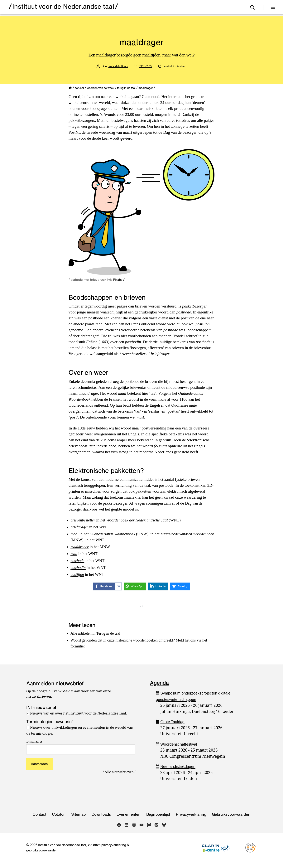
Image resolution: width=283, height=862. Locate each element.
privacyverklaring (117, 845)
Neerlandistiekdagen (178, 766)
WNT (122, 540)
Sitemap (78, 814)
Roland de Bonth (118, 66)
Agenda (159, 682)
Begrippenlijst (158, 814)
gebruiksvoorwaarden (42, 850)
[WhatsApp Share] (135, 586)
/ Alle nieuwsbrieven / (118, 771)
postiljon (77, 574)
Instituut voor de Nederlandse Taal (63, 845)
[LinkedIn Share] (158, 586)
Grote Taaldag (173, 721)
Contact (39, 814)
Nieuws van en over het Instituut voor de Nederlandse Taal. (78, 713)
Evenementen (128, 814)
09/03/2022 (145, 66)
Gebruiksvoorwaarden (231, 814)
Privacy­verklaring (191, 814)
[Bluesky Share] (180, 586)
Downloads (101, 814)
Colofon (58, 814)
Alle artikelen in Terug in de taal (96, 633)
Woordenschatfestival (179, 744)
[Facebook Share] (107, 586)
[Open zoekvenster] (252, 7)
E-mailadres (34, 741)
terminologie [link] (41, 733)
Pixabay (119, 280)
